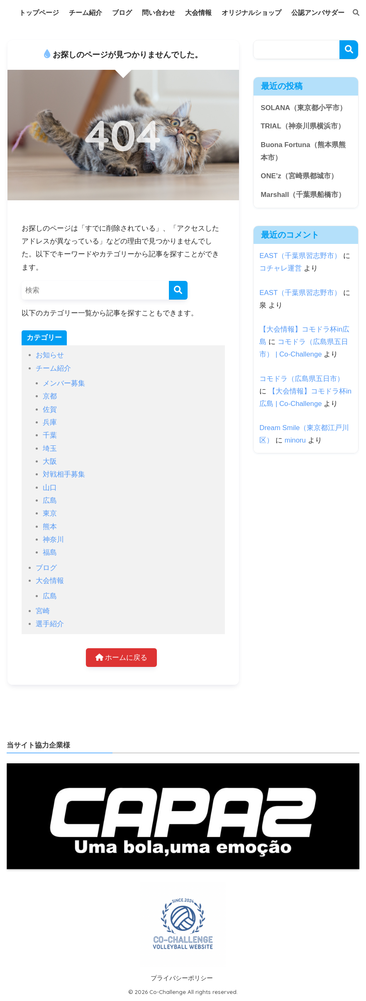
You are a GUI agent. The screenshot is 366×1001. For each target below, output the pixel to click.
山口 (50, 488)
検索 (348, 49)
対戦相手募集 (64, 474)
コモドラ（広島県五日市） (301, 379)
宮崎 (43, 611)
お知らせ (50, 355)
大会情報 (50, 581)
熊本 (50, 527)
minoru (295, 440)
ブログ (46, 568)
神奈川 (53, 540)
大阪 (50, 461)
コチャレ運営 (280, 268)
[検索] (351, 13)
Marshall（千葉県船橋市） (303, 195)
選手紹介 (50, 624)
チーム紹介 (53, 368)
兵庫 (50, 422)
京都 (50, 396)
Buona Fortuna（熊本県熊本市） (303, 151)
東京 (50, 513)
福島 (50, 552)
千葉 (50, 435)
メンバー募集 (64, 383)
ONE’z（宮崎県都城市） (299, 176)
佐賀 (50, 409)
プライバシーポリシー (182, 978)
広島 (50, 500)
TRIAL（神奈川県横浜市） (302, 126)
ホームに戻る (121, 658)
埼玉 (50, 449)
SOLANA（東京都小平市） (303, 108)
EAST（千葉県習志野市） (300, 256)
